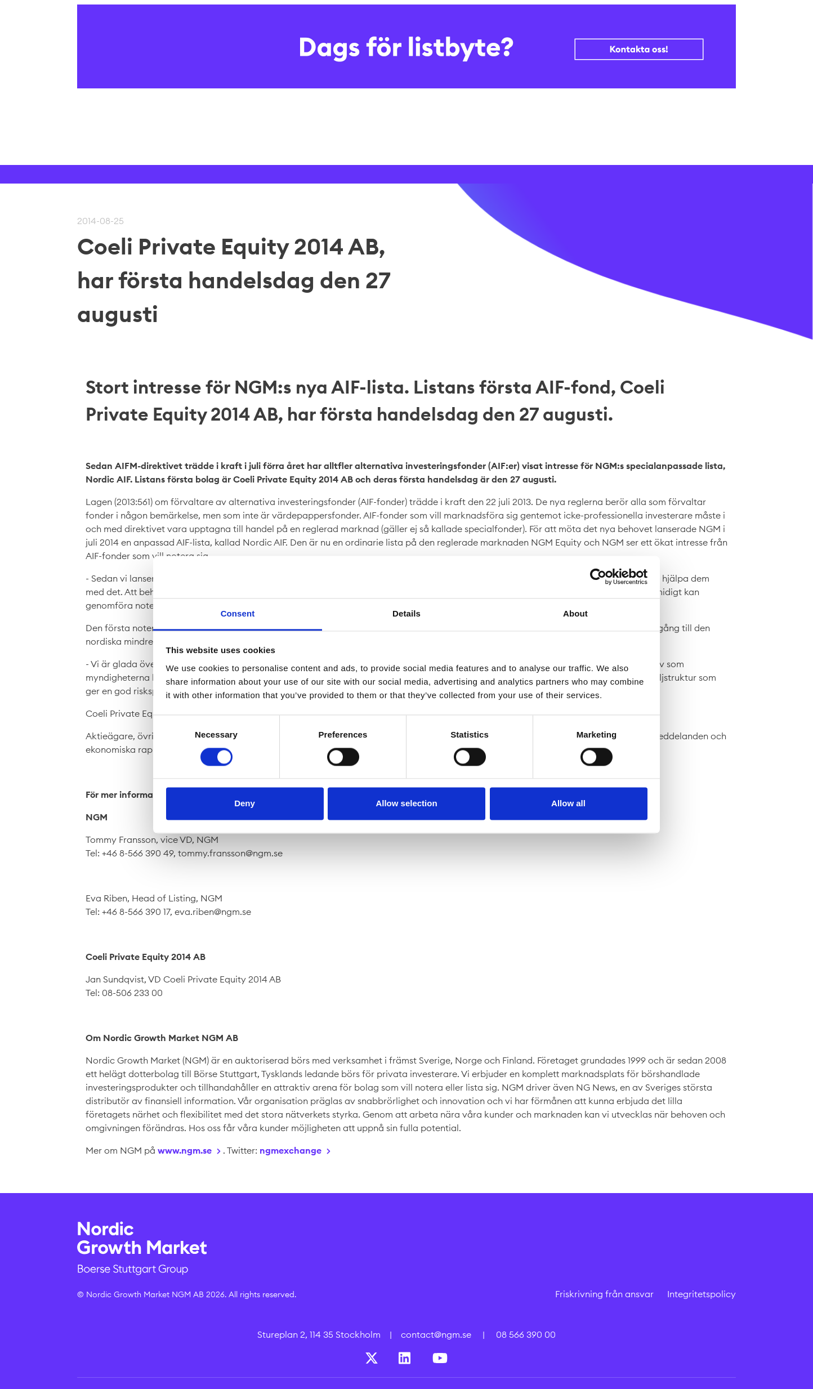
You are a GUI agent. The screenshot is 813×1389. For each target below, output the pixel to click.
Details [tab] (406, 613)
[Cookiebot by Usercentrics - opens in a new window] (598, 576)
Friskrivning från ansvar (604, 1293)
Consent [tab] (238, 613)
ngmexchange (290, 1150)
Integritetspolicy (701, 1293)
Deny (244, 804)
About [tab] (575, 613)
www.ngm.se (185, 1150)
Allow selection (406, 804)
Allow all (568, 804)
